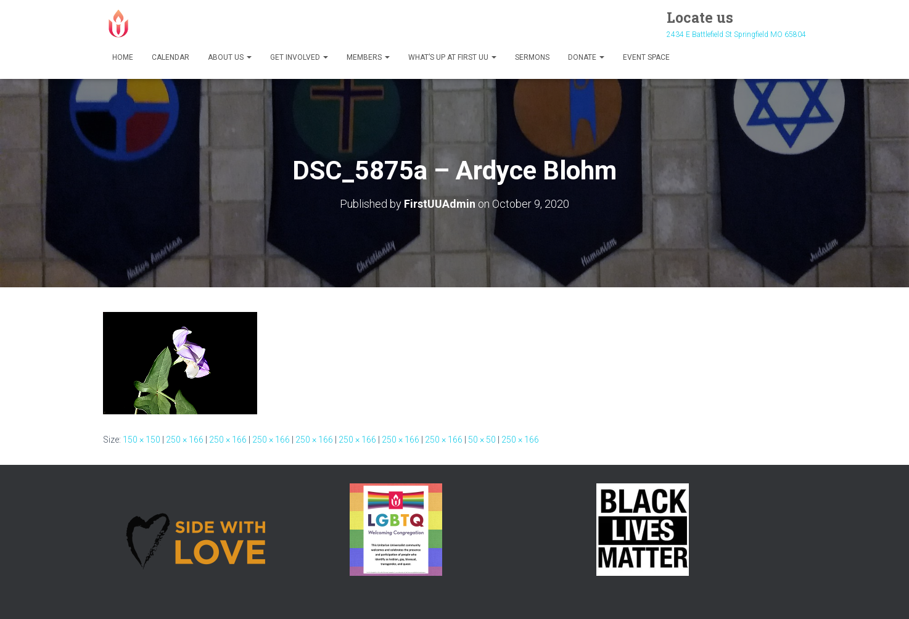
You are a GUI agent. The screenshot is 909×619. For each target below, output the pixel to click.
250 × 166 (185, 440)
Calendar (170, 57)
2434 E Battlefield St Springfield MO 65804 (736, 34)
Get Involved (299, 57)
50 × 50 (482, 440)
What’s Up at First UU (452, 57)
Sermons (532, 57)
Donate (586, 57)
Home (122, 57)
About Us (230, 57)
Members (368, 57)
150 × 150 (141, 440)
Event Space (646, 57)
